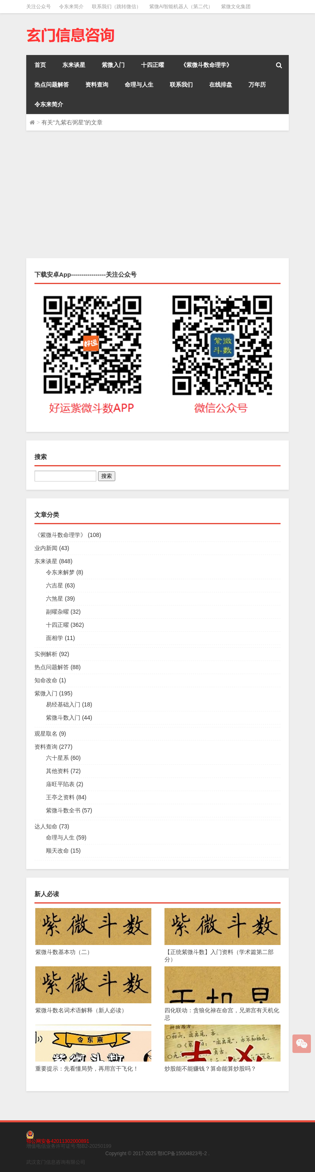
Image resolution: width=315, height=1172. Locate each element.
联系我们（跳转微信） (116, 6)
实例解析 (45, 654)
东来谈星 (73, 65)
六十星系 (57, 758)
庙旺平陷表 (60, 784)
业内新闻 (45, 548)
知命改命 (45, 680)
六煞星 (54, 598)
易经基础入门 (63, 704)
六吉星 (54, 585)
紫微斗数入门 (63, 717)
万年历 (257, 84)
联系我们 (181, 84)
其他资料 (57, 771)
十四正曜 (152, 65)
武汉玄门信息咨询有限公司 (55, 1162)
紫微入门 (113, 65)
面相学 (54, 638)
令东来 (48, 223)
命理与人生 (139, 84)
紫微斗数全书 (63, 810)
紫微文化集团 (236, 6)
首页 (40, 65)
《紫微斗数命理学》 (206, 65)
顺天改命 (57, 850)
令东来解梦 (60, 572)
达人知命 (45, 826)
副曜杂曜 (57, 611)
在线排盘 (220, 84)
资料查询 (96, 84)
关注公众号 (38, 6)
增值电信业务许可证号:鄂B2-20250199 (68, 1146)
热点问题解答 (51, 84)
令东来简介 (71, 6)
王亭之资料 (60, 797)
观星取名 (45, 733)
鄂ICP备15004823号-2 (182, 1153)
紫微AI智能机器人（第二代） (181, 6)
